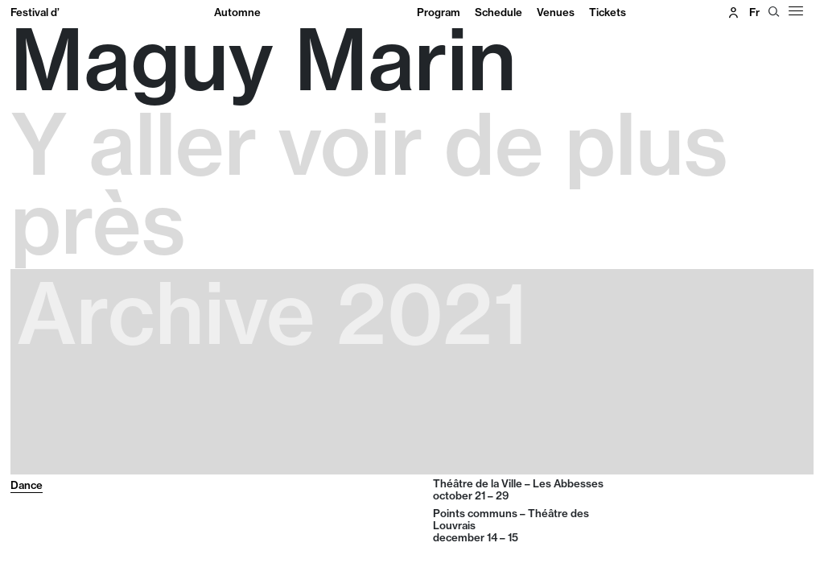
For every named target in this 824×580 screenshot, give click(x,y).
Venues (556, 12)
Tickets (607, 12)
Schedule (498, 12)
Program (438, 12)
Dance (26, 484)
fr (754, 12)
